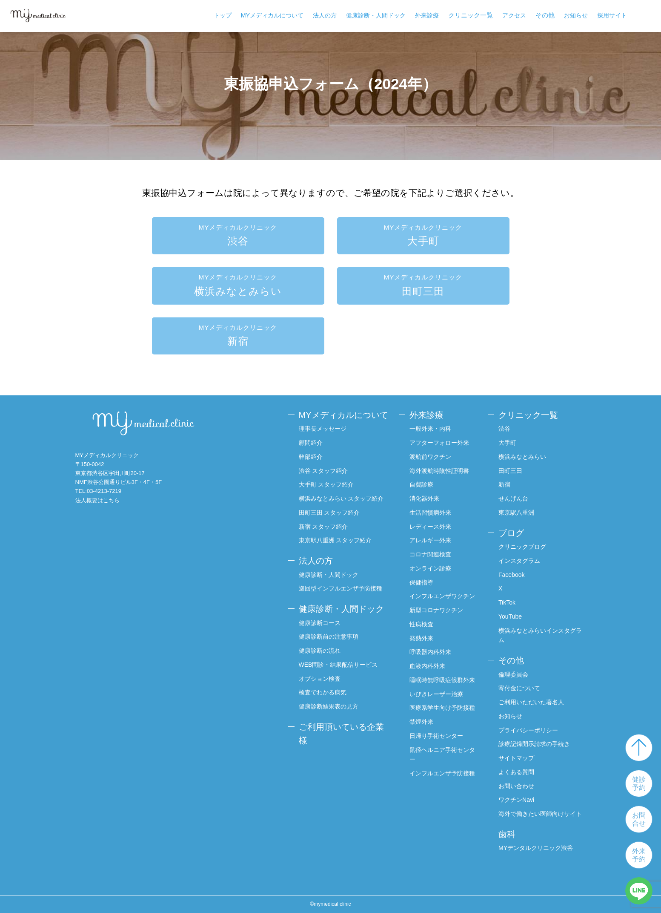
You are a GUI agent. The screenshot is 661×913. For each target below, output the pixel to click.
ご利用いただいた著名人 (531, 702)
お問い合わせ (516, 786)
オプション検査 (320, 678)
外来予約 (639, 855)
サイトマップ (516, 758)
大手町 (423, 234)
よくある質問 (516, 772)
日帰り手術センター (436, 735)
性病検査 (421, 624)
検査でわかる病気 (322, 692)
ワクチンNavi (516, 799)
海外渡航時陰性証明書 (439, 470)
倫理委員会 (513, 674)
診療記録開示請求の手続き (534, 743)
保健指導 (421, 582)
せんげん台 (513, 498)
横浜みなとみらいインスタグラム (540, 635)
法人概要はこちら (97, 500)
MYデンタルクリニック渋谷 (535, 847)
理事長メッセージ (322, 428)
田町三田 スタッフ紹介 (329, 512)
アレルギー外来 (430, 540)
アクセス (514, 15)
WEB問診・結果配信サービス (338, 664)
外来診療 (427, 15)
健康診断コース (320, 622)
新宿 (238, 335)
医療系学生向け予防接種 (442, 707)
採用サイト (612, 15)
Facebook (511, 574)
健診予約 (639, 783)
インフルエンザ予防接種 (442, 773)
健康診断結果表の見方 (328, 706)
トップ (223, 15)
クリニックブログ (522, 546)
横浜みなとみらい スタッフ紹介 (341, 498)
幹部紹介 (311, 456)
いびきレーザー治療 (436, 694)
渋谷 (238, 234)
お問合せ (639, 819)
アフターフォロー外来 (439, 442)
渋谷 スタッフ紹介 (323, 470)
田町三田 (423, 284)
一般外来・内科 (430, 428)
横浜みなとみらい (238, 284)
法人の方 (325, 15)
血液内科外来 (427, 665)
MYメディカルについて (272, 15)
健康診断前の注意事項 (328, 636)
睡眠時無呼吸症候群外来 (442, 680)
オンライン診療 (430, 568)
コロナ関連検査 (430, 554)
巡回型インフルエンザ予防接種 (340, 588)
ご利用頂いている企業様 (341, 734)
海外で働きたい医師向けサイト (540, 813)
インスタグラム (519, 560)
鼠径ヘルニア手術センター (442, 754)
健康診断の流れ (320, 650)
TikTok (506, 602)
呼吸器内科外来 (430, 651)
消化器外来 (424, 498)
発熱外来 (421, 638)
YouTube (510, 616)
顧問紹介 (311, 442)
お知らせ (576, 15)
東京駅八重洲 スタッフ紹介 (335, 540)
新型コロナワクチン (436, 610)
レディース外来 (430, 526)
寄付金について (519, 688)
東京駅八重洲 (516, 512)
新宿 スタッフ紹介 (323, 526)
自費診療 (421, 484)
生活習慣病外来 (430, 512)
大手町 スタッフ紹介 (326, 484)
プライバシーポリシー (528, 730)
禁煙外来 (421, 721)
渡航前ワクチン (430, 456)
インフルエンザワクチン (442, 596)
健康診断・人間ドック (376, 15)
